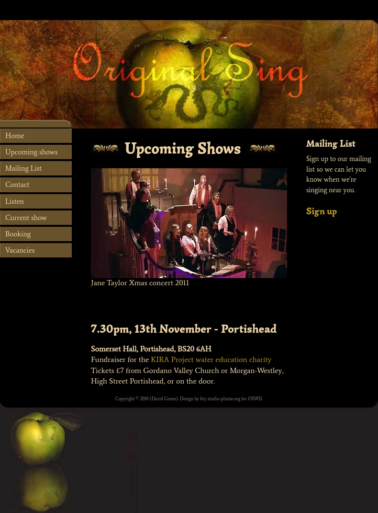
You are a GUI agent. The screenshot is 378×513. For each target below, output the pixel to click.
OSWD (255, 399)
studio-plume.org (224, 399)
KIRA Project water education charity (211, 359)
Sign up (321, 211)
